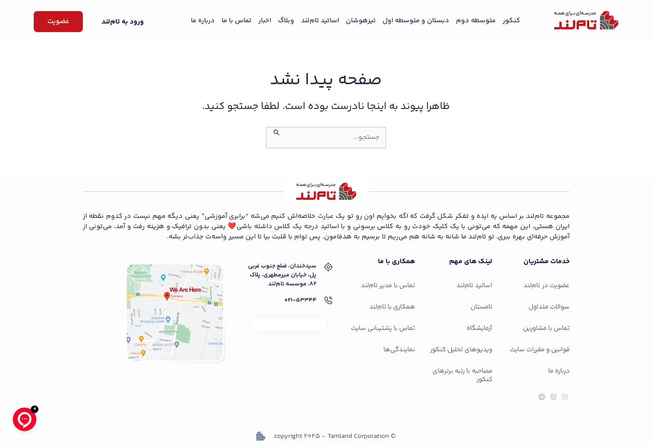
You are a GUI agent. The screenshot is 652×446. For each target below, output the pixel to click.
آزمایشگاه (479, 328)
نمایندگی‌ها (399, 350)
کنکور (511, 20)
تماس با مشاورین (546, 328)
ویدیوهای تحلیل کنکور (461, 350)
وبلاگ (286, 20)
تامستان (481, 307)
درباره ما (203, 20)
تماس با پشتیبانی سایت (383, 328)
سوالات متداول (549, 307)
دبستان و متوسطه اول (416, 20)
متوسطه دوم (476, 20)
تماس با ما (236, 20)
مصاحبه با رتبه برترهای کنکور (462, 375)
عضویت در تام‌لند (546, 285)
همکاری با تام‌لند (392, 307)
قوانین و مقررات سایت (540, 350)
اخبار (264, 20)
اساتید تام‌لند (320, 20)
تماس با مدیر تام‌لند (388, 285)
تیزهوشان (361, 20)
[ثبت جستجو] (275, 132)
